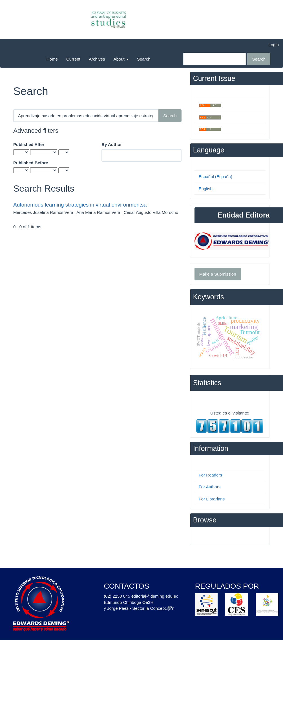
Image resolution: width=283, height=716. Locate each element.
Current (73, 59)
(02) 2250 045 (117, 596)
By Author (111, 144)
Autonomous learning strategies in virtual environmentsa (80, 205)
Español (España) (215, 176)
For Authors (210, 486)
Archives (97, 59)
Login (273, 44)
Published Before (30, 162)
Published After (28, 144)
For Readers (210, 475)
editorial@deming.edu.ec (154, 596)
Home (52, 59)
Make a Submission (217, 274)
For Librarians (212, 498)
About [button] (121, 59)
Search (144, 59)
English (206, 188)
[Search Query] (214, 59)
